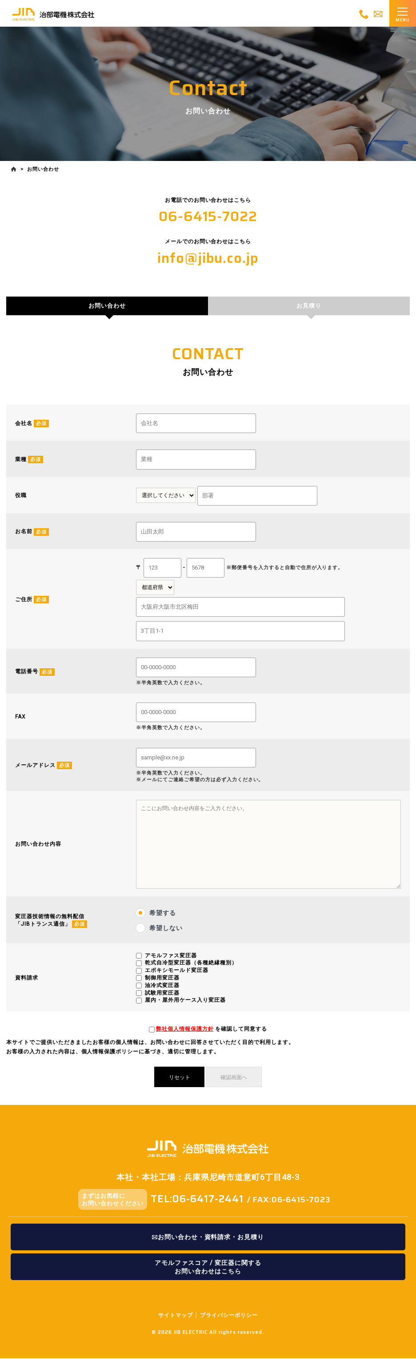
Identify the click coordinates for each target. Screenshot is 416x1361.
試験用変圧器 (161, 996)
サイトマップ (175, 1317)
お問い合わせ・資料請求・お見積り (208, 1239)
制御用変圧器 (161, 982)
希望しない (166, 931)
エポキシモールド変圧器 (175, 974)
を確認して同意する (211, 1033)
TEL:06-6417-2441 (196, 1200)
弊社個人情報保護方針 (185, 1033)
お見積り (309, 308)
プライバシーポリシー (229, 1317)
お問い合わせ (107, 308)
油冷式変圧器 (161, 989)
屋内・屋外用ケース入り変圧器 (184, 1004)
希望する (162, 916)
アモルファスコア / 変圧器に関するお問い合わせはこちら (208, 1269)
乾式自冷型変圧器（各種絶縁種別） (190, 967)
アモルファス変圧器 (170, 959)
